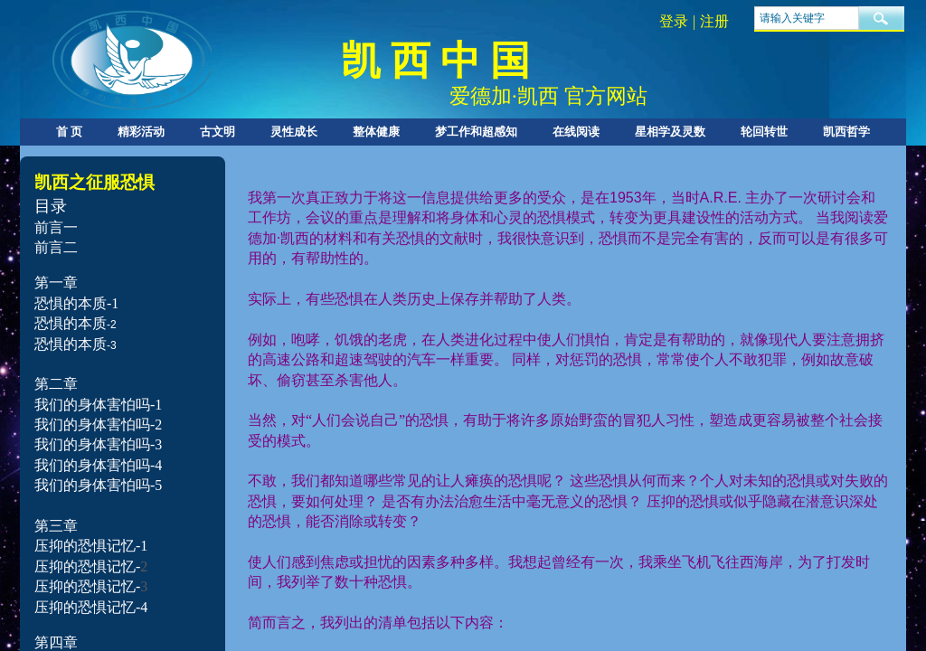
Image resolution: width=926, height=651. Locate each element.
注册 (714, 21)
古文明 (217, 131)
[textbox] (806, 18)
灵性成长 (293, 131)
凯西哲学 (846, 131)
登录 (673, 21)
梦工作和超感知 (476, 131)
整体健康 (376, 131)
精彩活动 (141, 131)
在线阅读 (576, 131)
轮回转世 (764, 131)
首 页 (69, 131)
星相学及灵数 (670, 131)
